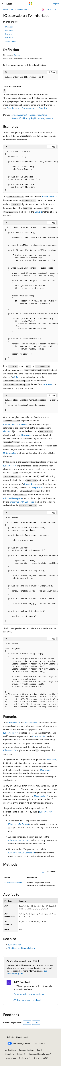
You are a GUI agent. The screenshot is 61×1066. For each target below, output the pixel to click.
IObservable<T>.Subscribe (15, 424)
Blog (38, 1050)
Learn (5, 9)
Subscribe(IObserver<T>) (14, 882)
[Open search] (49, 3)
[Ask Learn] (43, 9)
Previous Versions (26, 1050)
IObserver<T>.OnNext (18, 824)
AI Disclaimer (10, 1050)
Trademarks (23, 1058)
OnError (17, 377)
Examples (9, 30)
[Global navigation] (2, 3)
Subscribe (29, 483)
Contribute (9, 1054)
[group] (30, 171)
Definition (9, 26)
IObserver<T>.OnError (18, 840)
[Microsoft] (30, 3)
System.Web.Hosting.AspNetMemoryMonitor (32, 118)
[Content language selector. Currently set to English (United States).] (17, 1037)
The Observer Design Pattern (21, 948)
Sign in (56, 3)
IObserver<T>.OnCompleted (21, 852)
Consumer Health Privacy (38, 1054)
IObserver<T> (9, 465)
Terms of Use (10, 1058)
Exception (47, 384)
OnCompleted (9, 452)
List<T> (6, 431)
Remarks (8, 34)
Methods (9, 37)
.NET (12, 9)
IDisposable (26, 435)
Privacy (20, 1054)
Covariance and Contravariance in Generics (27, 108)
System (17, 55)
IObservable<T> (49, 196)
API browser (22, 9)
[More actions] (55, 9)
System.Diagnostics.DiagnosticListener (29, 114)
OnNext (38, 211)
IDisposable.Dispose (12, 498)
